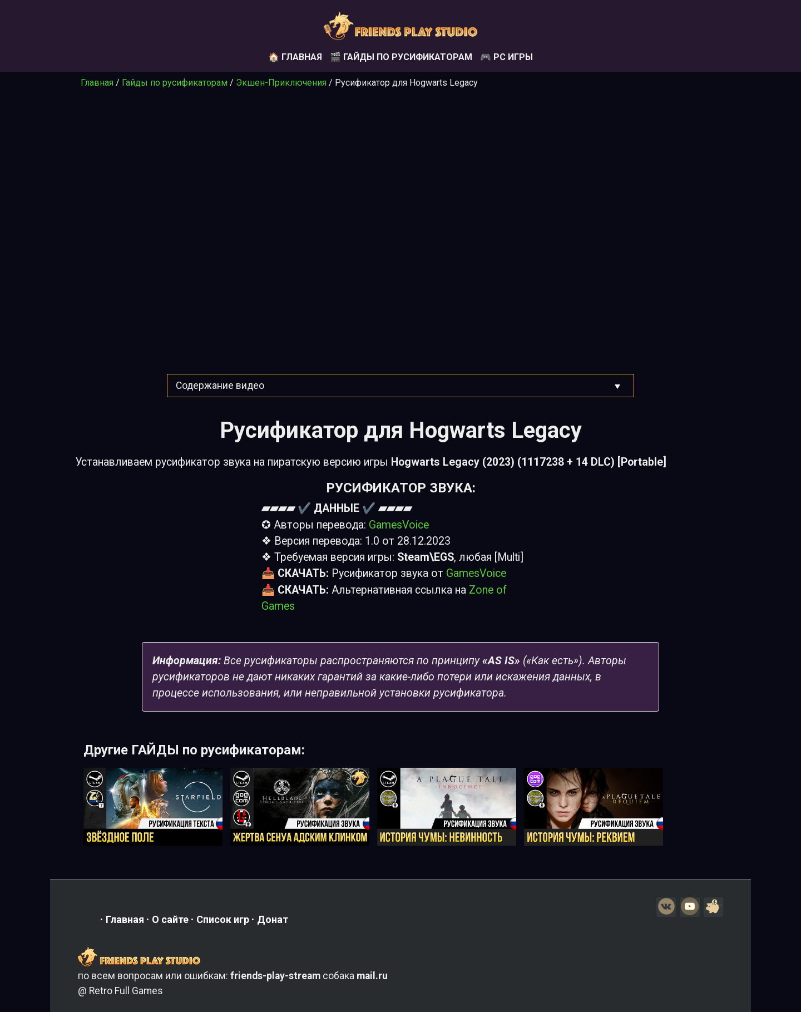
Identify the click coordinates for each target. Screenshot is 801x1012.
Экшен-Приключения (281, 82)
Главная (97, 82)
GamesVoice (399, 525)
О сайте (170, 919)
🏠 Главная (295, 57)
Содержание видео (220, 385)
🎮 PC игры (506, 57)
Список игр (222, 919)
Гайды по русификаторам (175, 82)
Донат (272, 919)
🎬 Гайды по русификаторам (401, 57)
